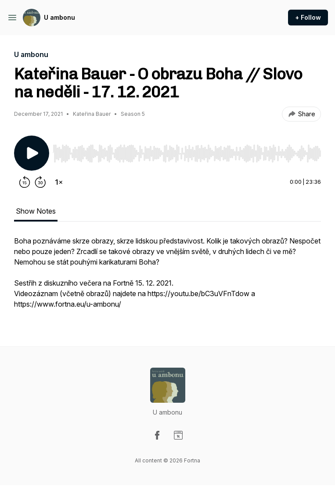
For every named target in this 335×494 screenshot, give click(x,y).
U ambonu (59, 17)
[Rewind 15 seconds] (24, 182)
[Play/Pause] (31, 153)
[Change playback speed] (59, 182)
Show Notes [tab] (36, 211)
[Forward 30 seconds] (40, 182)
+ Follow (308, 17)
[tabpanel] (167, 277)
